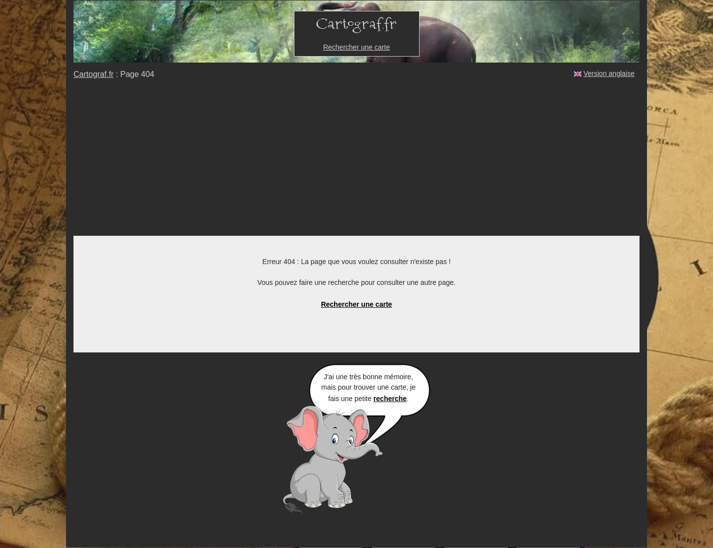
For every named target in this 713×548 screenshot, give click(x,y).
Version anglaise (609, 73)
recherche (390, 399)
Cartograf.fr (93, 74)
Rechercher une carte (356, 47)
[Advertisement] (356, 161)
